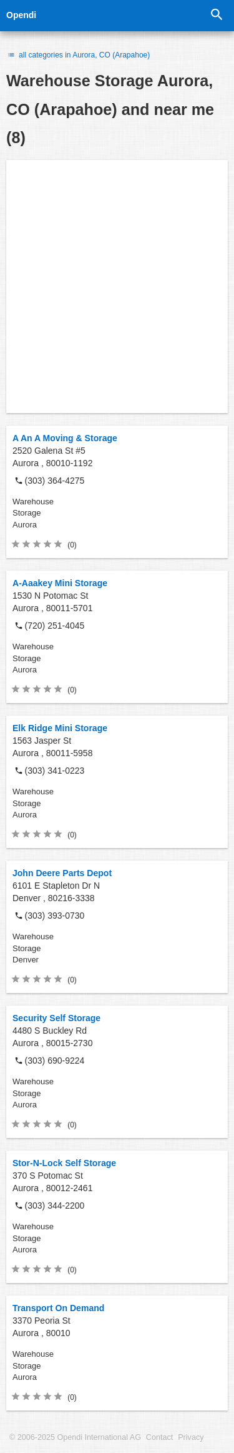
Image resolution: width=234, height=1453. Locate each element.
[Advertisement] (117, 286)
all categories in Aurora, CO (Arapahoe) (78, 55)
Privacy (190, 1437)
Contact (159, 1437)
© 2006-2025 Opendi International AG (75, 1437)
